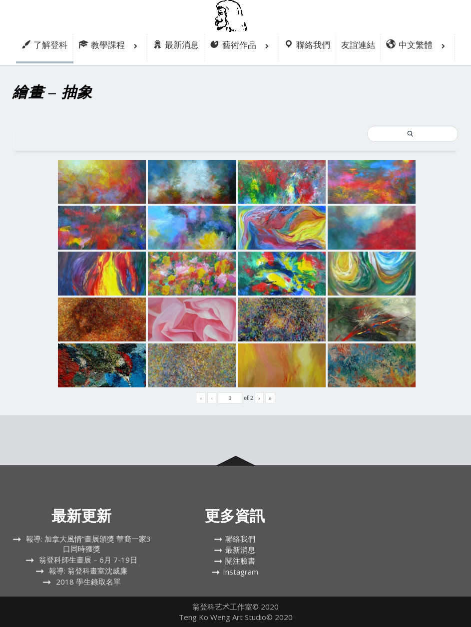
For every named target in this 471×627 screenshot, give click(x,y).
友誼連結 (358, 44)
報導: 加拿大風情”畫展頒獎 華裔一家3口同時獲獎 (88, 544)
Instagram (240, 572)
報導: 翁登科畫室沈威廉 (88, 571)
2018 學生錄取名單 (88, 582)
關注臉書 (240, 561)
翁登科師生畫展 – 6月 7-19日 (88, 560)
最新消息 (240, 550)
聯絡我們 (240, 539)
